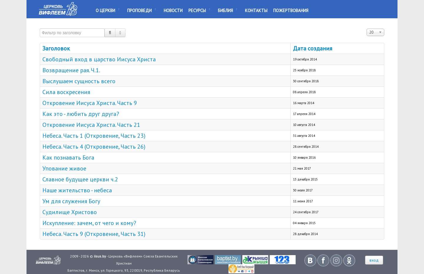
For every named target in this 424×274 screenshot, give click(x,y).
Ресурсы (197, 10)
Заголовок (56, 48)
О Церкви (105, 10)
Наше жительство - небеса (77, 190)
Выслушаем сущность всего (78, 81)
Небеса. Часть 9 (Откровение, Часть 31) (93, 234)
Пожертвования (290, 10)
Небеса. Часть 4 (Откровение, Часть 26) (93, 146)
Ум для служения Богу (71, 201)
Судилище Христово (69, 212)
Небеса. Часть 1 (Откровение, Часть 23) (93, 136)
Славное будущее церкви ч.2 (80, 179)
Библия (225, 10)
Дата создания (312, 48)
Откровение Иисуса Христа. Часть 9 (89, 103)
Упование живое (64, 168)
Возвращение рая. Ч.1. (71, 70)
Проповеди (139, 10)
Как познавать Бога (68, 157)
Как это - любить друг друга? (80, 114)
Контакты (256, 10)
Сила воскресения (66, 92)
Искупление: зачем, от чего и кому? (89, 223)
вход (374, 260)
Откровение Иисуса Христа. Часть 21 (91, 125)
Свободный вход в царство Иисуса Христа (99, 59)
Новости (173, 10)
